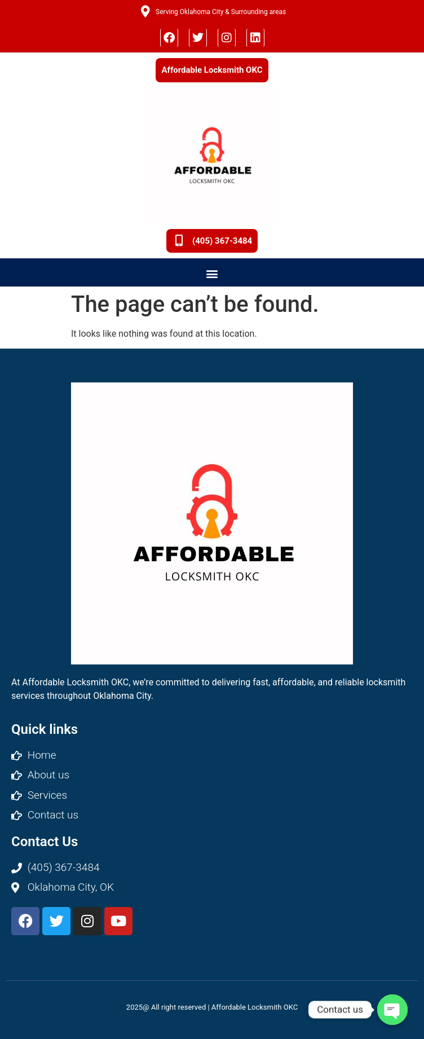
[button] (212, 273)
